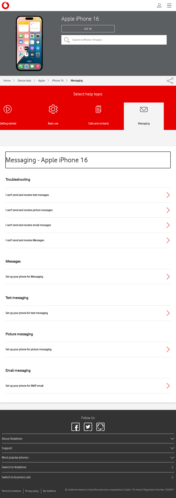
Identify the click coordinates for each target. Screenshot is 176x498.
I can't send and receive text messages (27, 195)
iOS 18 (88, 29)
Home (7, 80)
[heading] (88, 438)
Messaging (77, 80)
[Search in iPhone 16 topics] (114, 40)
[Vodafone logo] (5, 5)
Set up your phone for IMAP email (24, 385)
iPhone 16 (58, 80)
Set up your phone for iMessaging (24, 276)
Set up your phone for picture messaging (28, 349)
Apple (41, 80)
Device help (24, 80)
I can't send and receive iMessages (24, 240)
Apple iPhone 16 (80, 18)
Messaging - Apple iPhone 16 (46, 160)
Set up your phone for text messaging (26, 313)
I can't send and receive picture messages (29, 210)
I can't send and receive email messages (28, 225)
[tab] (88, 467)
